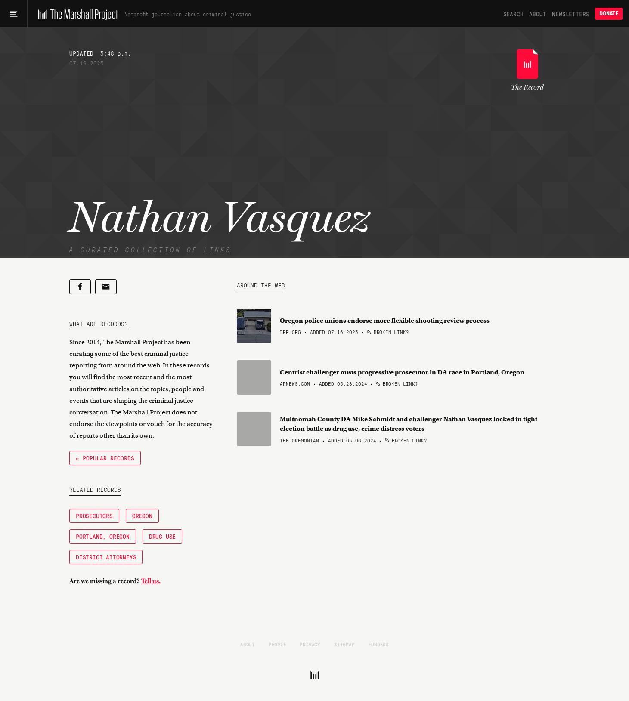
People (277, 644)
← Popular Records (105, 458)
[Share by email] (106, 286)
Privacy (310, 644)
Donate (608, 13)
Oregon (142, 515)
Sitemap (344, 644)
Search (513, 14)
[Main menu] (13, 14)
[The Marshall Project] (76, 14)
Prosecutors (94, 515)
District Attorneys (106, 557)
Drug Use (162, 536)
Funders (378, 644)
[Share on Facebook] (80, 286)
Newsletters (570, 14)
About (537, 14)
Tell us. (151, 581)
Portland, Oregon (103, 536)
